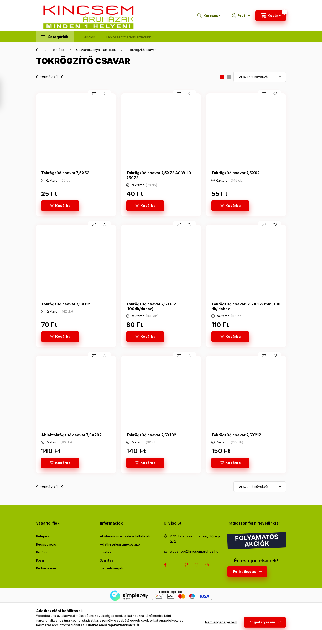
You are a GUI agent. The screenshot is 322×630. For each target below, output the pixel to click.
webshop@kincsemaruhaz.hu (194, 551)
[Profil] (240, 15)
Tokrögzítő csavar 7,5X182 (151, 435)
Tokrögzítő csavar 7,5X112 (65, 304)
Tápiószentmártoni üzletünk (128, 37)
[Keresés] (209, 15)
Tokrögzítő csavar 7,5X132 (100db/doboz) (151, 306)
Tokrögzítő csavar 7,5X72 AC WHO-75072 (159, 175)
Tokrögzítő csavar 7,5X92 (235, 173)
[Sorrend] (259, 77)
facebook (165, 564)
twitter (175, 564)
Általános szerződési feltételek (125, 536)
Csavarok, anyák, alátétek (96, 50)
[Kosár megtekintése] (270, 15)
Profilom (42, 552)
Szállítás (106, 560)
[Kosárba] (60, 205)
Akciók (89, 37)
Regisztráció (46, 544)
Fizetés (105, 552)
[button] (55, 36)
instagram (196, 564)
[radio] (229, 77)
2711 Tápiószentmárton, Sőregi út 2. (195, 538)
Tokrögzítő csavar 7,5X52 (65, 173)
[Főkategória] (38, 49)
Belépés (42, 536)
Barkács (58, 50)
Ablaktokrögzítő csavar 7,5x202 (71, 435)
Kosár (40, 560)
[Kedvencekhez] (104, 93)
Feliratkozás (244, 571)
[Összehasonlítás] (94, 93)
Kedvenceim (46, 568)
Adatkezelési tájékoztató (120, 544)
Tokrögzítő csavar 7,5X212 (236, 435)
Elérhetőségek (111, 568)
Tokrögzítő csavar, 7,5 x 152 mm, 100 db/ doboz (246, 306)
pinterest (186, 564)
